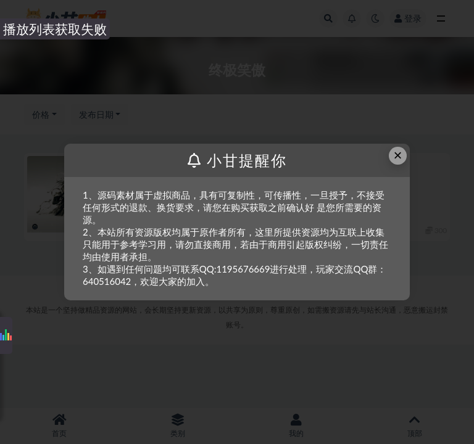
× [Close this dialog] (398, 155)
